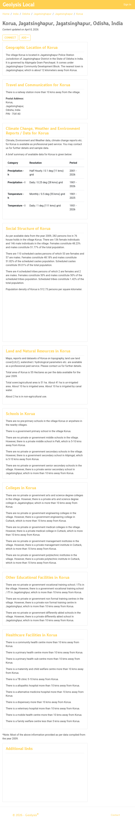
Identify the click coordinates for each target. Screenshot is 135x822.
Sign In (127, 4)
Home (6, 13)
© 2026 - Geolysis (26, 815)
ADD (23, 37)
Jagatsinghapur (42, 13)
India (16, 13)
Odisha (26, 13)
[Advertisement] (45, 316)
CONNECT (10, 37)
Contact (115, 814)
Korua (79, 13)
